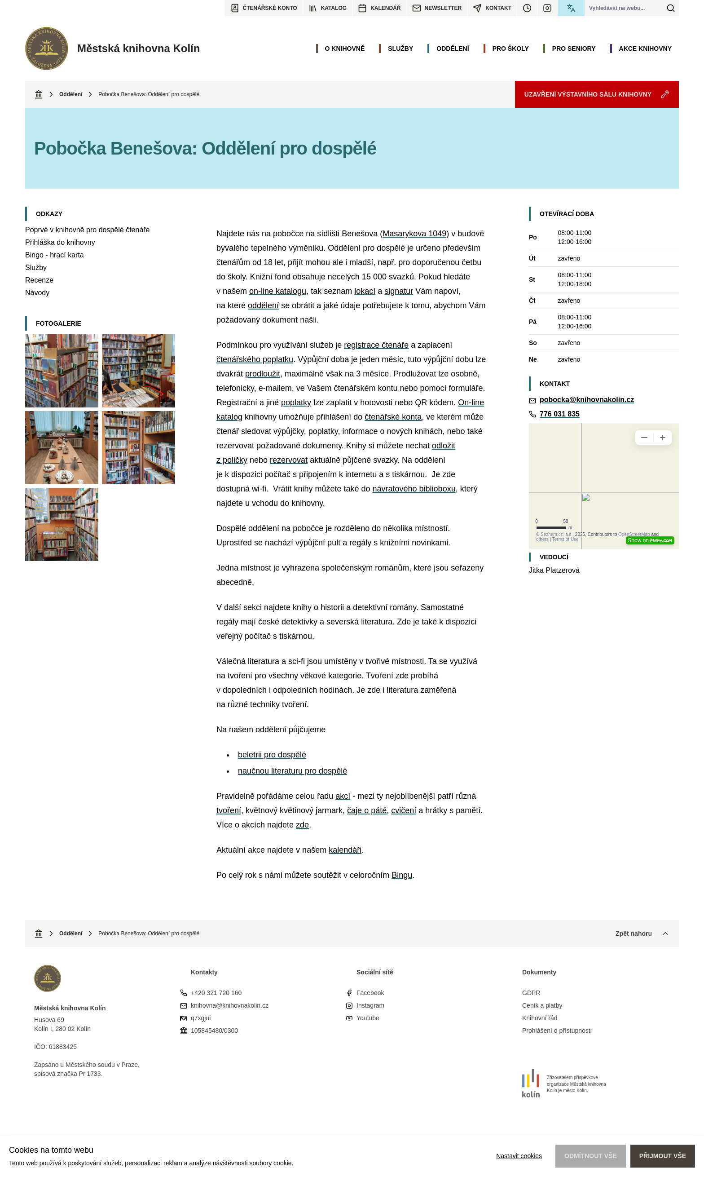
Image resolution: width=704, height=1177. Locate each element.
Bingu (402, 875)
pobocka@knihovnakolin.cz (587, 399)
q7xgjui (201, 1018)
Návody (37, 292)
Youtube (367, 1018)
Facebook (370, 992)
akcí (342, 796)
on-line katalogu (277, 291)
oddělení (263, 305)
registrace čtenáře (376, 345)
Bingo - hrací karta (54, 255)
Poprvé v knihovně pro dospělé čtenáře (87, 230)
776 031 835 (560, 414)
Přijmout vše (662, 1155)
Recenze (39, 280)
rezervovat (289, 460)
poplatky (296, 402)
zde (302, 824)
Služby (36, 267)
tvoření (228, 810)
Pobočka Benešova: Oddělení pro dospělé (148, 94)
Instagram (370, 1005)
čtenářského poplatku (254, 359)
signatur (398, 291)
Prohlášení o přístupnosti (557, 1030)
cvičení (403, 810)
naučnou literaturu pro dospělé (292, 770)
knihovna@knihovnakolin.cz (229, 1005)
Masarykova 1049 (414, 233)
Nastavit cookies (519, 1155)
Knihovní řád (540, 1018)
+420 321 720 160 (216, 992)
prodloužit (262, 373)
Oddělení (70, 94)
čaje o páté (367, 810)
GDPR (531, 992)
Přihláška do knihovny (60, 242)
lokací (364, 291)
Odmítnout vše (590, 1155)
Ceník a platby (542, 1005)
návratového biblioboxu (414, 488)
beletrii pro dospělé (272, 754)
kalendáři (345, 849)
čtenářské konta (393, 416)
